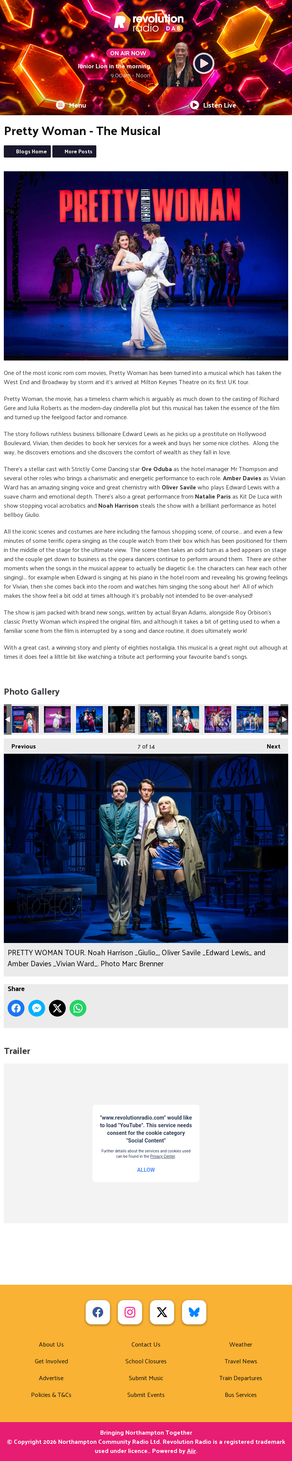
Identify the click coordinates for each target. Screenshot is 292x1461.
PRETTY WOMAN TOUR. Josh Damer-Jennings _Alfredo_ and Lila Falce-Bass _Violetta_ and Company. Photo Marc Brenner (89, 719)
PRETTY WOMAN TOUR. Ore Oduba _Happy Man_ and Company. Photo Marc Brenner (217, 719)
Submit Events (146, 1394)
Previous (20, 745)
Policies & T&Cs (51, 1394)
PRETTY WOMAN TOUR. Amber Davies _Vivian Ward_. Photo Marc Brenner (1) (25, 719)
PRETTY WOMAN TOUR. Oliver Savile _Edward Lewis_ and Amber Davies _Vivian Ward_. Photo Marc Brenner (185, 719)
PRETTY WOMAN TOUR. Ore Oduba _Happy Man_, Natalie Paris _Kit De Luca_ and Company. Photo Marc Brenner (250, 719)
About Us (51, 1344)
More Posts (78, 151)
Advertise (51, 1377)
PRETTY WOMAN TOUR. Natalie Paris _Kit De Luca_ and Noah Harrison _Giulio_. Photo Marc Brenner (121, 719)
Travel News (241, 1360)
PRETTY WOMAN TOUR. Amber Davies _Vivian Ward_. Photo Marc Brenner (57, 719)
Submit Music (146, 1377)
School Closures (146, 1360)
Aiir (191, 1450)
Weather (240, 1344)
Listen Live (213, 104)
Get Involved (51, 1360)
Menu (71, 104)
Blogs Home (31, 151)
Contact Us (146, 1344)
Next (270, 745)
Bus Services (241, 1394)
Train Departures (240, 1377)
